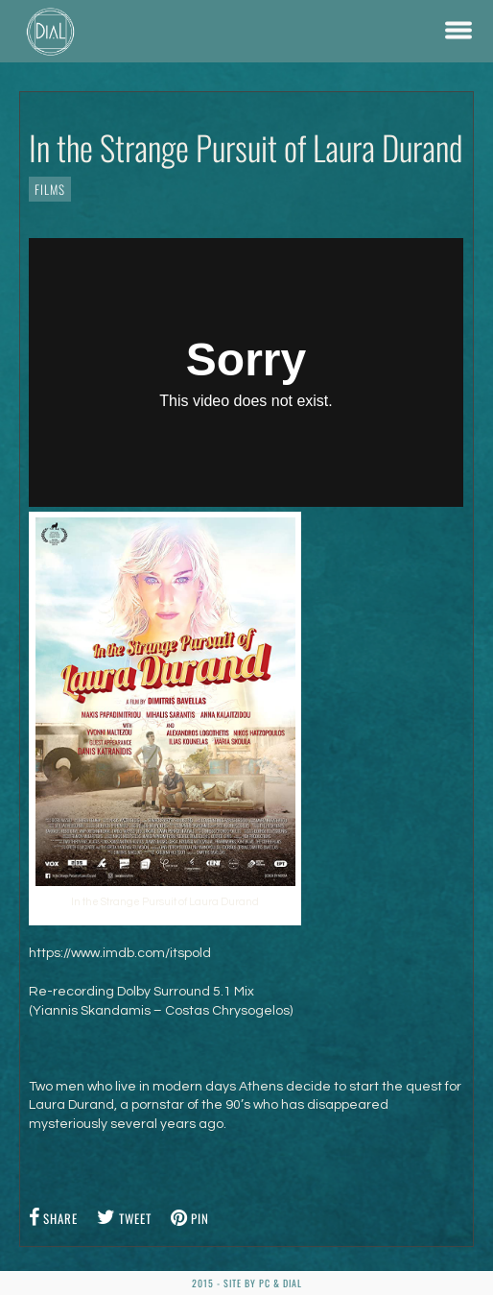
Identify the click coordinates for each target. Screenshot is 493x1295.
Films (50, 189)
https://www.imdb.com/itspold (120, 953)
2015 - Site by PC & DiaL (247, 1283)
